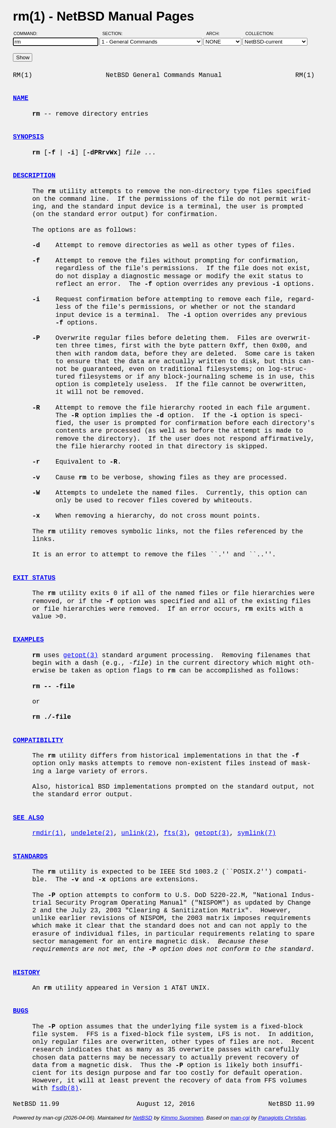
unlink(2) (138, 833)
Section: (114, 33)
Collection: (259, 33)
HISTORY (26, 972)
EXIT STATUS (34, 578)
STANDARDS (30, 856)
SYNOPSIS (28, 137)
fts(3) (175, 833)
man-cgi (239, 1118)
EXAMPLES (28, 639)
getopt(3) (80, 655)
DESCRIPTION (34, 175)
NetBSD (142, 1118)
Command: (28, 33)
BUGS (20, 1011)
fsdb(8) (65, 1088)
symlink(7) (256, 833)
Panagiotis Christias (282, 1118)
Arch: (216, 33)
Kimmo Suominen (182, 1118)
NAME (20, 98)
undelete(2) (92, 833)
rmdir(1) (47, 833)
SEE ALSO (28, 818)
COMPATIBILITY (38, 740)
